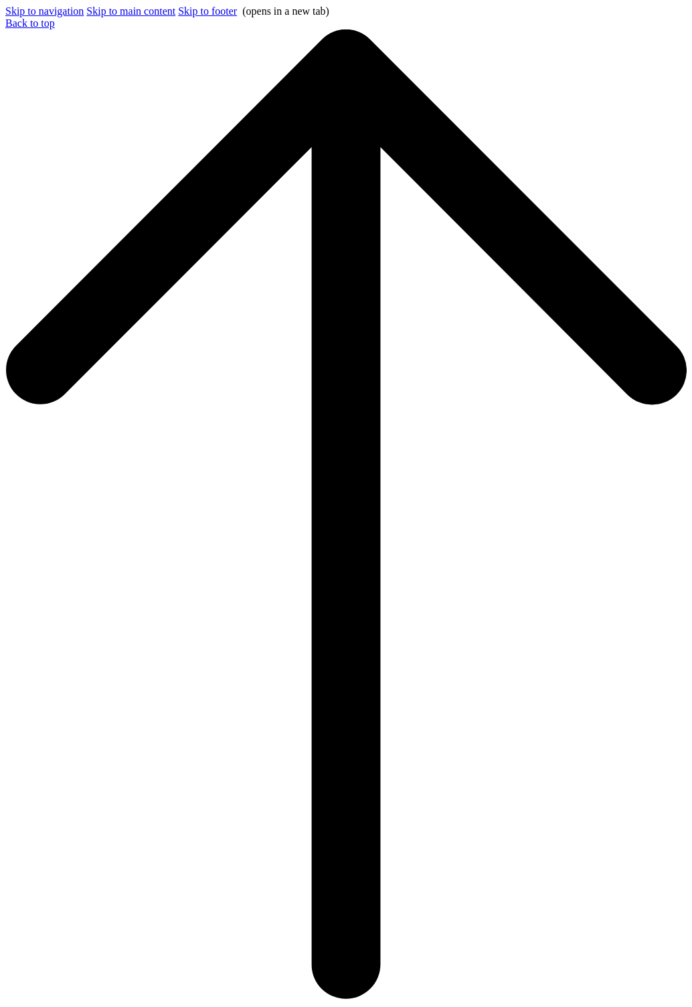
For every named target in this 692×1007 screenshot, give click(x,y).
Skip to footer (207, 11)
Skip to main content (130, 11)
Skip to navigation (44, 11)
